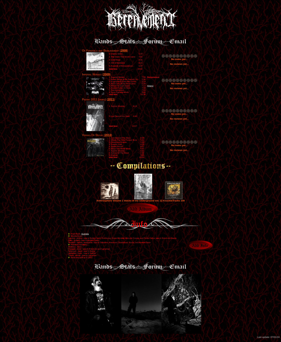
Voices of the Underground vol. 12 (143, 199)
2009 (106, 74)
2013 (108, 135)
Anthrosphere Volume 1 (109, 199)
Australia (85, 234)
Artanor (150, 86)
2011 (111, 99)
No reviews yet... (179, 64)
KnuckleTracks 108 (174, 199)
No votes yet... (179, 59)
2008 (124, 50)
